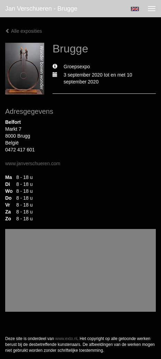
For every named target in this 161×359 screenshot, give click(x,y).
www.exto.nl (66, 338)
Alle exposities (23, 31)
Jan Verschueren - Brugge (41, 8)
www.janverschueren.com (32, 163)
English (135, 9)
